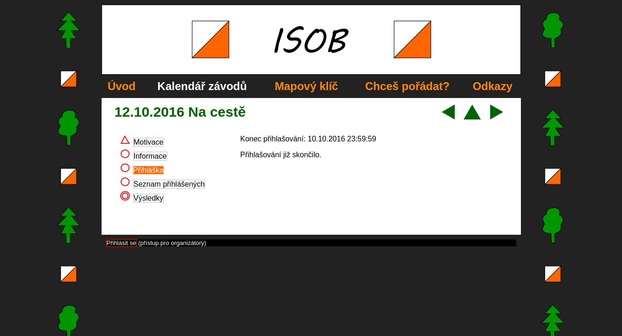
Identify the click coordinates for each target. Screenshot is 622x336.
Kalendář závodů (202, 86)
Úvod (122, 86)
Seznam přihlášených (169, 184)
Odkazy (492, 86)
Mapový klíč (306, 86)
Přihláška (148, 170)
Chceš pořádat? (407, 86)
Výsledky (149, 198)
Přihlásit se (122, 242)
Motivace (149, 142)
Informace (150, 156)
